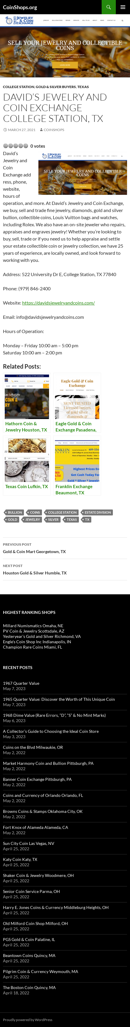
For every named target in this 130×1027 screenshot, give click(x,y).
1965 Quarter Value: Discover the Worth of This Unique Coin (59, 699)
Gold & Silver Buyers (56, 87)
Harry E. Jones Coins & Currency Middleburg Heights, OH (56, 907)
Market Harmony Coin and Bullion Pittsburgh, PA (48, 763)
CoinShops (54, 130)
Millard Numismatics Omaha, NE (33, 625)
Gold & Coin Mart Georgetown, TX (65, 547)
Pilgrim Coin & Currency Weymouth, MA (40, 971)
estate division (98, 512)
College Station (18, 87)
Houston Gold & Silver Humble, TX (65, 568)
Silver (53, 519)
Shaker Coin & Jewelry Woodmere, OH (38, 875)
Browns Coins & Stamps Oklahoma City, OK (43, 811)
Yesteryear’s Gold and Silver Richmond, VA (42, 636)
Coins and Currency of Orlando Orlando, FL (43, 795)
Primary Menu (123, 7)
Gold (12, 519)
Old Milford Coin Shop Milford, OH (35, 923)
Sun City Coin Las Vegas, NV (28, 843)
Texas (83, 87)
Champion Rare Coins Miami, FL (32, 646)
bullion (15, 512)
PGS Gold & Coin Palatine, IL (29, 939)
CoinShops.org (20, 7)
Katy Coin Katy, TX (20, 859)
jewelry (32, 519)
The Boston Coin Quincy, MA (29, 987)
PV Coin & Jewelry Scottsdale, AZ (33, 630)
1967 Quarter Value (21, 683)
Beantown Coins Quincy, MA (29, 955)
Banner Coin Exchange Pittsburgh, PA (37, 779)
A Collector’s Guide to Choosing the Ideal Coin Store (51, 731)
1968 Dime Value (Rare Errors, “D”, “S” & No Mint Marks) (54, 715)
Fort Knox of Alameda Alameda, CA (35, 827)
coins (35, 512)
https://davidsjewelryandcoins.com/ (58, 302)
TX (87, 519)
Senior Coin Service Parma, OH (31, 891)
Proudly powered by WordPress (27, 1020)
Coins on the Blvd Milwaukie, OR (33, 747)
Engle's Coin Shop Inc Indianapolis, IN (37, 641)
